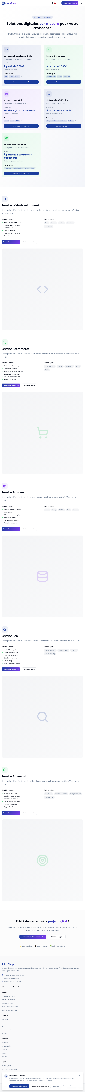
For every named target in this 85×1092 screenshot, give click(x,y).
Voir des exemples (29, 242)
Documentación (7, 1030)
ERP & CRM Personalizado (10, 1007)
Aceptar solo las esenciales (40, 1086)
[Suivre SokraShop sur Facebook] (13, 986)
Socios (4, 1053)
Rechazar (56, 1086)
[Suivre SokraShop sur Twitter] (8, 986)
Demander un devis (21, 82)
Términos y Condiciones (9, 1069)
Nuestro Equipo (6, 1046)
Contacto (4, 1056)
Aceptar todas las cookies (19, 1086)
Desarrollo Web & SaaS (9, 996)
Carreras (4, 1049)
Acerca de (5, 1042)
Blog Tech (5, 1019)
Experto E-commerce (8, 1000)
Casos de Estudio (7, 1023)
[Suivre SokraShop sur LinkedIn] (3, 986)
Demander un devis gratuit (33, 937)
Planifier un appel (56, 937)
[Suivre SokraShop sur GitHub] (18, 986)
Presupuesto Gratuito (70, 3)
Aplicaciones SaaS (7, 1003)
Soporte (4, 1033)
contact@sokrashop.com (12, 978)
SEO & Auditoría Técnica (9, 1010)
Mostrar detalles (68, 1086)
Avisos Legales (6, 1066)
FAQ (3, 1026)
